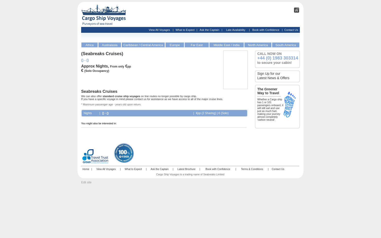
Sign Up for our (268, 74)
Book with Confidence (265, 29)
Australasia (109, 45)
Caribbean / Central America (143, 45)
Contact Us (291, 29)
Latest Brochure (186, 169)
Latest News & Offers (273, 78)
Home (85, 169)
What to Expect (185, 29)
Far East (197, 45)
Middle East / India (227, 45)
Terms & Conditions (252, 169)
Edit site (86, 182)
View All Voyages (159, 29)
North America (258, 45)
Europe (175, 45)
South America (286, 45)
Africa (90, 45)
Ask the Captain (209, 29)
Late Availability (235, 29)
